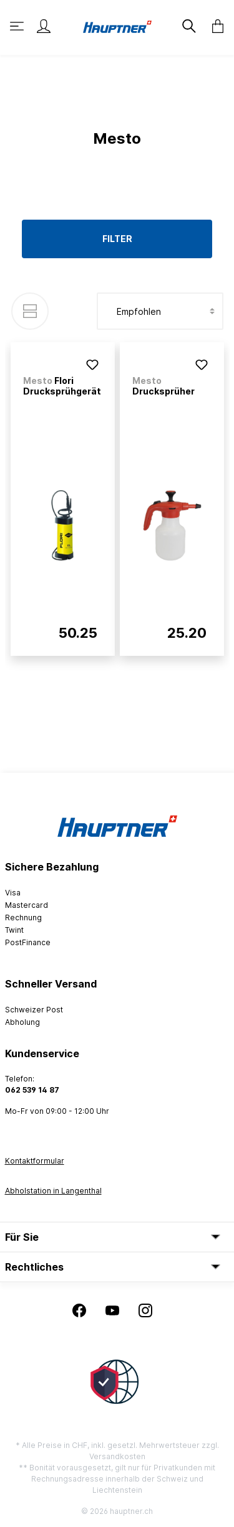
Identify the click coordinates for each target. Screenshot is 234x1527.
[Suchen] (188, 26)
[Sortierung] (160, 311)
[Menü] (18, 26)
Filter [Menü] (117, 238)
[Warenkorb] (214, 26)
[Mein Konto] (43, 26)
